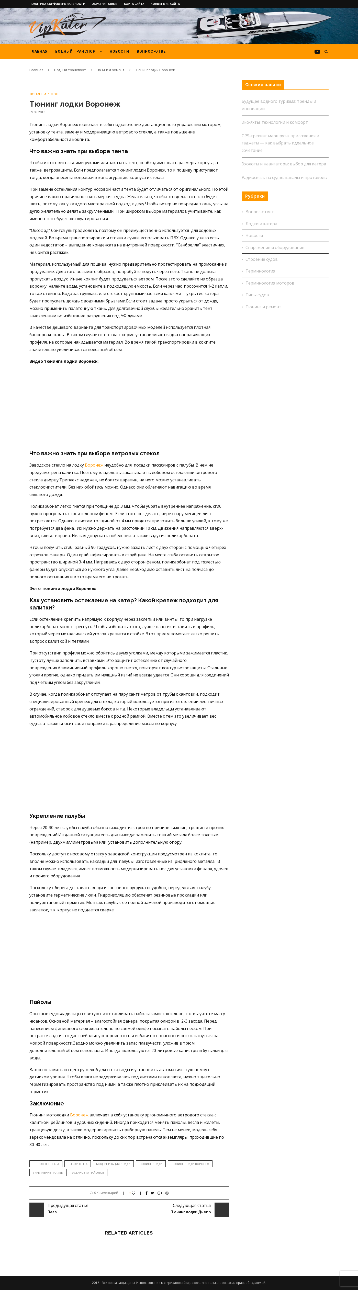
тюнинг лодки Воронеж (190, 1164)
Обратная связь (105, 4)
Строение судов (261, 259)
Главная (38, 51)
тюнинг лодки (150, 1164)
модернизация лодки (113, 1164)
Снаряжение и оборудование (274, 247)
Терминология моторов (269, 283)
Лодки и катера (261, 224)
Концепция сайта (165, 4)
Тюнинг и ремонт (110, 70)
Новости (119, 51)
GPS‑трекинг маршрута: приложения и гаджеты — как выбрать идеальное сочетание (280, 143)
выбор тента (77, 1164)
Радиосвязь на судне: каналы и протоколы (284, 177)
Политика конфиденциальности (57, 4)
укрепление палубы (48, 1172)
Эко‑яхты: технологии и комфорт (275, 122)
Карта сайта (134, 4)
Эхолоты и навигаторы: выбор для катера (284, 164)
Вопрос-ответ (153, 51)
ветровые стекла (46, 1164)
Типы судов (257, 295)
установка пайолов (88, 1172)
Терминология (260, 271)
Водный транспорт (76, 51)
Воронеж (93, 465)
